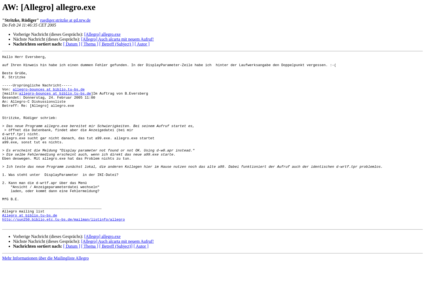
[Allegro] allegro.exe (102, 34)
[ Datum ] (71, 44)
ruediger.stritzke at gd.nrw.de (65, 20)
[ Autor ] (142, 44)
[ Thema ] (89, 44)
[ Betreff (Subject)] (115, 280)
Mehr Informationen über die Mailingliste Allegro (45, 292)
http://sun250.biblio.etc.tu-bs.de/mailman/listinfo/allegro (63, 252)
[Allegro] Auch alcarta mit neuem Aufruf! (117, 39)
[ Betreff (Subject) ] (116, 44)
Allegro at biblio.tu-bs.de (29, 247)
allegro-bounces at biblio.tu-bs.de (49, 96)
